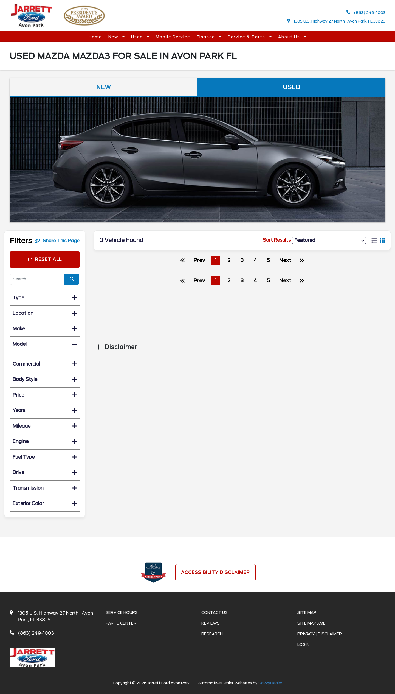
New (114, 37)
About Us (289, 37)
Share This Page (57, 240)
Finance (206, 37)
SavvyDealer (270, 683)
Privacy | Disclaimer (319, 634)
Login (303, 644)
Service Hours (122, 612)
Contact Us (214, 612)
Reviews (210, 623)
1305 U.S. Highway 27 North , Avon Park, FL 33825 (336, 21)
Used (137, 37)
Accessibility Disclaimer (215, 572)
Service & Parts (247, 37)
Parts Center (121, 623)
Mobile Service (173, 37)
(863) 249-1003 (365, 12)
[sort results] (329, 240)
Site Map (306, 612)
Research (212, 634)
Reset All (45, 259)
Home (95, 37)
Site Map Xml (311, 623)
